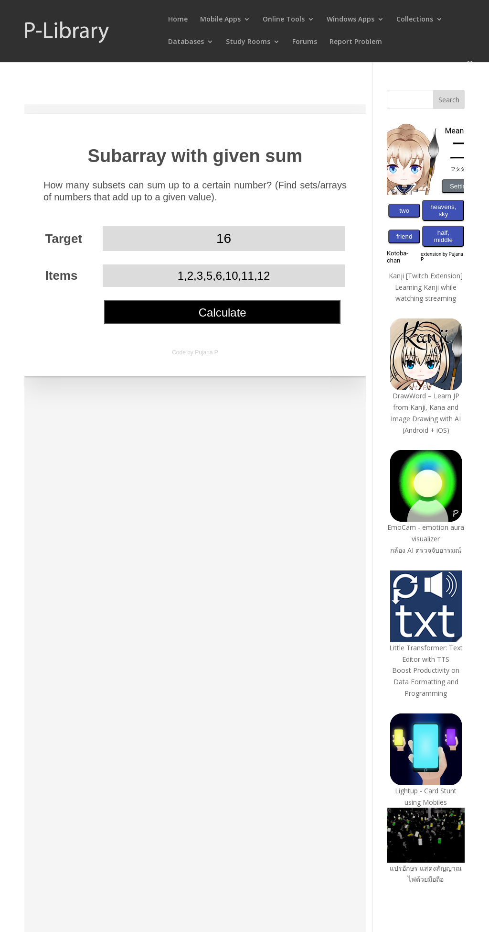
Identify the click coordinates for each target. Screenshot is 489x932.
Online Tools (284, 19)
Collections (414, 19)
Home (178, 19)
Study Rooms (248, 42)
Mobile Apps (220, 19)
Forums (304, 42)
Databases (186, 42)
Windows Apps (350, 19)
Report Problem (356, 42)
